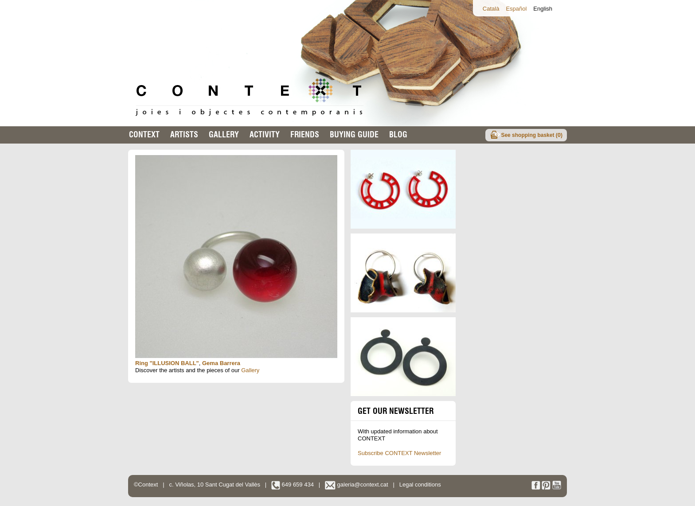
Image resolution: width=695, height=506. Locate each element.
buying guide (354, 134)
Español (516, 8)
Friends (304, 134)
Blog (398, 134)
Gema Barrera (221, 363)
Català (491, 8)
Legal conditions (420, 484)
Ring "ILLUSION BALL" (167, 363)
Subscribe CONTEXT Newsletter (399, 453)
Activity (265, 134)
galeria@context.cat (356, 484)
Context (144, 134)
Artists (184, 134)
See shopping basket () (531, 135)
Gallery (224, 134)
